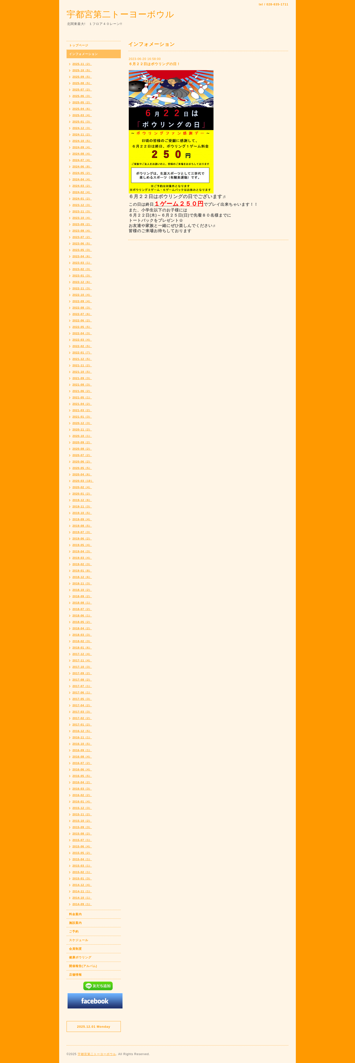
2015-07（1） (82, 840)
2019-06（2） (82, 538)
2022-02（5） (82, 346)
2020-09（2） (82, 442)
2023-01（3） (82, 275)
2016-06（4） (82, 769)
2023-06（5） (82, 243)
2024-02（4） (82, 192)
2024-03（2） (82, 185)
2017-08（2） (82, 679)
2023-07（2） (82, 237)
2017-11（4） (82, 660)
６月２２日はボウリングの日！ (154, 64)
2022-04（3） (82, 333)
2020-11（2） (82, 429)
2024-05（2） (82, 172)
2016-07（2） (82, 763)
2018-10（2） (82, 589)
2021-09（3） (82, 378)
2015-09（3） (82, 827)
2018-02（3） (82, 641)
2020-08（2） (82, 448)
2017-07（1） (82, 686)
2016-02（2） (82, 795)
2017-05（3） (82, 698)
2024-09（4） (82, 147)
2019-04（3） (82, 551)
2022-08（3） (82, 307)
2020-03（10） (83, 480)
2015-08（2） (82, 833)
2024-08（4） (82, 153)
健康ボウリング (80, 957)
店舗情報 (75, 974)
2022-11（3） (82, 288)
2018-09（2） (82, 596)
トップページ (78, 45)
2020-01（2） (82, 493)
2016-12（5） (82, 730)
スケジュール (78, 940)
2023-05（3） (82, 249)
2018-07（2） (82, 609)
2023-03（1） (82, 262)
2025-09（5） (82, 76)
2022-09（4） (82, 301)
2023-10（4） (82, 217)
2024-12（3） (82, 128)
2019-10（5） (82, 512)
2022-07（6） (82, 314)
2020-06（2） (82, 461)
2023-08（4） (82, 230)
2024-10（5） (82, 140)
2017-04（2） (82, 705)
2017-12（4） (82, 654)
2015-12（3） (82, 807)
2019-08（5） (82, 525)
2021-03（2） (82, 410)
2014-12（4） (82, 884)
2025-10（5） (82, 70)
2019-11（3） (82, 506)
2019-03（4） (82, 557)
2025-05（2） (82, 102)
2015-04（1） (82, 859)
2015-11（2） (82, 814)
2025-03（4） (82, 115)
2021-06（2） (82, 391)
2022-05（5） (82, 326)
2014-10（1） (82, 897)
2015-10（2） (82, 820)
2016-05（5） (82, 775)
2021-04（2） (82, 403)
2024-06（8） (82, 166)
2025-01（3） (82, 121)
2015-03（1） (82, 865)
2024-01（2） (82, 198)
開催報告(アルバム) (83, 966)
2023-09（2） (82, 224)
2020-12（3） (82, 423)
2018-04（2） (82, 628)
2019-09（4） (82, 519)
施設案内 (75, 923)
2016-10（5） (82, 743)
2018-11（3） (82, 583)
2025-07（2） (82, 89)
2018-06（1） (82, 615)
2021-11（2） (82, 365)
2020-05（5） (82, 467)
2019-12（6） (82, 500)
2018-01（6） (82, 647)
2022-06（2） (82, 320)
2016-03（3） (82, 788)
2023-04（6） (82, 256)
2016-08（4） (82, 756)
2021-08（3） (82, 384)
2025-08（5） (82, 83)
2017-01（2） (82, 724)
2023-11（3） (82, 211)
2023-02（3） (82, 269)
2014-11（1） (82, 891)
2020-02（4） (82, 487)
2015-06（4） (82, 846)
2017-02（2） (82, 718)
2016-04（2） (82, 782)
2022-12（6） (82, 281)
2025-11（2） (82, 63)
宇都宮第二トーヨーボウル (120, 14)
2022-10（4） (82, 294)
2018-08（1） (82, 602)
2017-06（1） (82, 692)
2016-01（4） (82, 801)
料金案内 (75, 914)
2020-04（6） (82, 474)
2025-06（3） (82, 95)
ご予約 (74, 931)
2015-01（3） (82, 878)
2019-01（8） (82, 570)
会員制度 (75, 949)
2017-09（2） (82, 673)
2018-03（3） (82, 634)
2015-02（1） (82, 872)
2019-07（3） (82, 532)
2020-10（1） (82, 435)
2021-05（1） (82, 397)
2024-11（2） (82, 134)
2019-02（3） (82, 564)
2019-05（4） (82, 544)
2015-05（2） (82, 852)
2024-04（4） (82, 179)
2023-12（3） (82, 205)
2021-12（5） (82, 358)
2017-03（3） (82, 711)
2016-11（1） (82, 737)
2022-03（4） (82, 339)
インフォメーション (83, 54)
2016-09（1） (82, 750)
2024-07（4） (82, 160)
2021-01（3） (82, 416)
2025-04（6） (82, 108)
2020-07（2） (82, 455)
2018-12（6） (82, 577)
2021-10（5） (82, 371)
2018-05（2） (82, 621)
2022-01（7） (82, 352)
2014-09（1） (82, 904)
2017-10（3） (82, 666)
